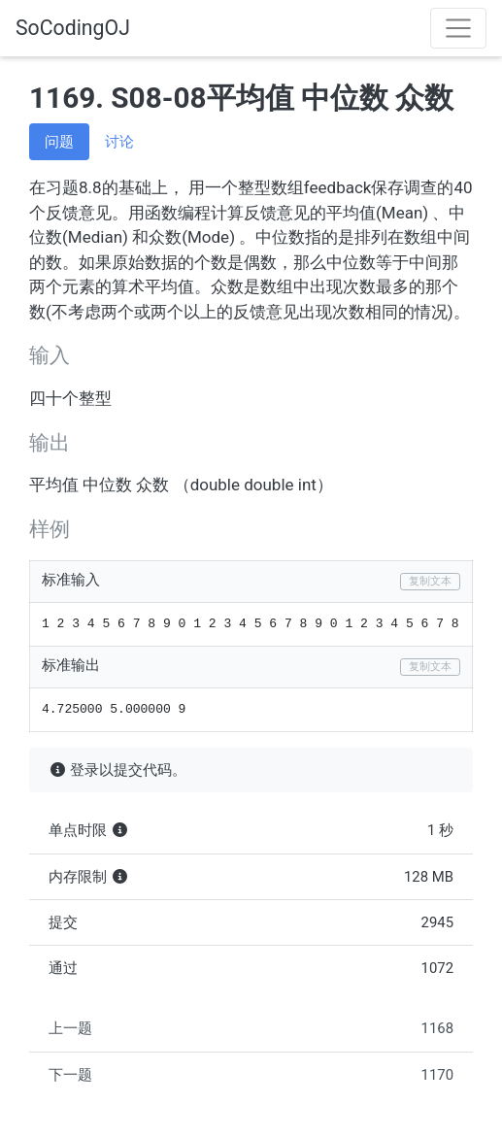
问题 (59, 142)
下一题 (251, 1075)
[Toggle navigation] (458, 28)
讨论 (119, 142)
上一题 (251, 1028)
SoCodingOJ (73, 28)
